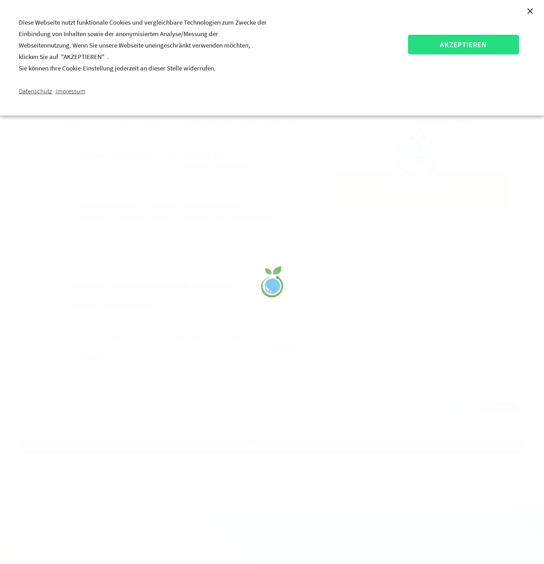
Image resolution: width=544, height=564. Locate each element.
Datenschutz (35, 91)
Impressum (70, 91)
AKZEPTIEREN (463, 44)
